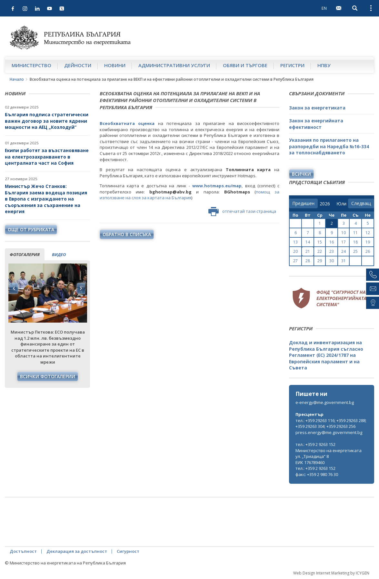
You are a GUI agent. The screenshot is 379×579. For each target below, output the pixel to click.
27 (295, 261)
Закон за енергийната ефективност (316, 124)
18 (355, 242)
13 (295, 242)
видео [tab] (59, 254)
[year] (325, 204)
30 (331, 261)
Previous (14, 288)
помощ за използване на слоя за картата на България (190, 195)
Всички (301, 174)
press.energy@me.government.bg (328, 432)
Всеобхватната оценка (127, 123)
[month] (341, 204)
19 (367, 242)
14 (307, 242)
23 (331, 251)
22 (319, 251)
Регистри (292, 65)
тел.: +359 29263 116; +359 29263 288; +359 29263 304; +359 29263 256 (330, 423)
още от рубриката (31, 229)
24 (343, 251)
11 (355, 232)
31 (343, 261)
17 (343, 242)
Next (81, 288)
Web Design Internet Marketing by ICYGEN (331, 573)
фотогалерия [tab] (25, 254)
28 (307, 261)
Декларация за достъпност (76, 551)
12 (367, 232)
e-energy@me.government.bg (324, 402)
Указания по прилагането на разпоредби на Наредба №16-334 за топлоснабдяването (329, 146)
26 (367, 251)
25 (355, 251)
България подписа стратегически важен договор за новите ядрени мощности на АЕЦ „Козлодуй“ (46, 120)
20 (295, 251)
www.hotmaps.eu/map (217, 186)
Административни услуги (174, 65)
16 (331, 242)
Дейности (77, 65)
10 (343, 232)
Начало (17, 79)
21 (307, 251)
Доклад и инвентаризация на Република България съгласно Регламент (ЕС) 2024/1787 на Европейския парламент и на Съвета (326, 355)
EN (324, 8)
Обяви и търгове (245, 65)
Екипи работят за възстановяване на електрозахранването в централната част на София (47, 156)
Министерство (31, 65)
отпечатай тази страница (242, 211)
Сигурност (128, 551)
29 (319, 261)
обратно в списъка (127, 234)
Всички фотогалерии (47, 376)
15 (319, 242)
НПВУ (324, 65)
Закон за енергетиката (317, 108)
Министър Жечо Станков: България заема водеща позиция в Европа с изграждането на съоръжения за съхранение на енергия (46, 198)
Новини (114, 65)
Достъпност (23, 551)
